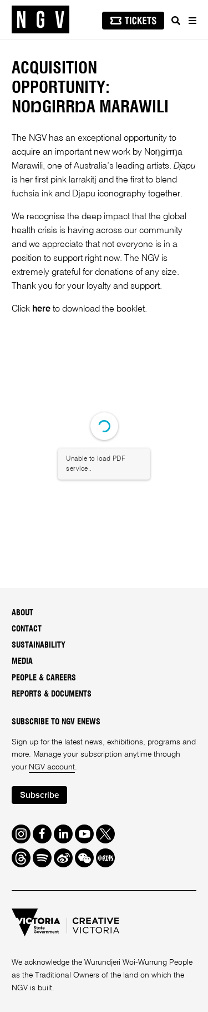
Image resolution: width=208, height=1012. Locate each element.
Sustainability (38, 645)
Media (22, 661)
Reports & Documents (52, 694)
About (22, 613)
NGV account (52, 767)
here (41, 309)
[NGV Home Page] (40, 20)
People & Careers (44, 678)
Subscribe (39, 795)
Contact (27, 629)
